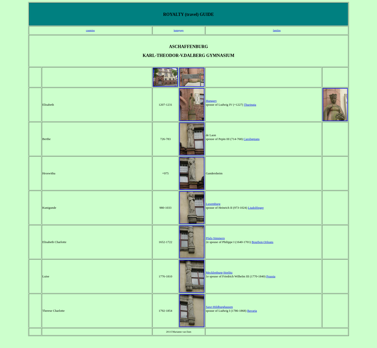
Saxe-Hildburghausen (219, 307)
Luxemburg (213, 204)
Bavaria (252, 310)
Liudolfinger (256, 207)
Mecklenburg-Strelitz (219, 272)
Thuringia (250, 104)
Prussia (271, 276)
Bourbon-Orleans (262, 242)
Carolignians (251, 139)
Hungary (211, 101)
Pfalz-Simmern (215, 238)
